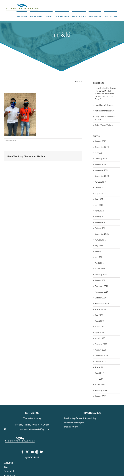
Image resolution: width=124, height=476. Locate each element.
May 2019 (99, 379)
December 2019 (101, 356)
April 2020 (99, 332)
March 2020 (100, 338)
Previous (78, 81)
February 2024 (101, 159)
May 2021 (99, 257)
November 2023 (101, 170)
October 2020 (100, 298)
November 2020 (101, 292)
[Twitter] (27, 452)
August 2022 (100, 193)
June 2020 (99, 321)
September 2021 (102, 234)
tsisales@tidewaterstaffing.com (34, 429)
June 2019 (99, 373)
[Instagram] (36, 452)
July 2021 (99, 245)
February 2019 (101, 390)
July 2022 (99, 199)
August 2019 (100, 367)
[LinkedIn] (41, 452)
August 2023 (100, 182)
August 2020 (100, 309)
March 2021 (100, 269)
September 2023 (102, 176)
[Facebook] (22, 452)
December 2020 (101, 286)
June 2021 (99, 251)
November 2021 (101, 222)
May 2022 (99, 205)
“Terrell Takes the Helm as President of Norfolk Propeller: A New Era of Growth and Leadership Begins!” (105, 93)
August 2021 (100, 240)
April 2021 (99, 263)
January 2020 (100, 350)
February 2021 (101, 274)
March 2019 (100, 384)
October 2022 (100, 187)
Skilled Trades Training (104, 125)
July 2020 (99, 315)
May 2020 (99, 326)
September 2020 (102, 303)
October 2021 (100, 228)
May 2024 (99, 153)
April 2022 (99, 211)
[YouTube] (32, 452)
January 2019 (100, 396)
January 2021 (100, 280)
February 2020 (101, 344)
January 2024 (100, 164)
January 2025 (100, 141)
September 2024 (102, 147)
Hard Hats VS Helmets (104, 105)
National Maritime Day (104, 111)
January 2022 (100, 216)
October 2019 (100, 361)
